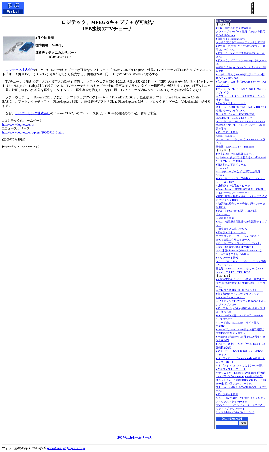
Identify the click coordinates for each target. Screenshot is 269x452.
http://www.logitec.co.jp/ (18, 124)
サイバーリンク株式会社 (32, 113)
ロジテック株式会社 (19, 70)
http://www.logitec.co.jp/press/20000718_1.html (33, 132)
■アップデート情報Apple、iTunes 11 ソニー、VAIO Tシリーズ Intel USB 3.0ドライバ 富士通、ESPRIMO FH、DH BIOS (240, 139)
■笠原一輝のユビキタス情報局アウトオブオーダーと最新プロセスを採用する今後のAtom (240, 31)
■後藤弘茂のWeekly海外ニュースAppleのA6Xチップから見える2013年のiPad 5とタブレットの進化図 (241, 157)
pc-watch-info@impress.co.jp (66, 448)
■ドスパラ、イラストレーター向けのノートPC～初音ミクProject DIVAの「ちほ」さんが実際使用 (241, 65)
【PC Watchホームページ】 (134, 437)
